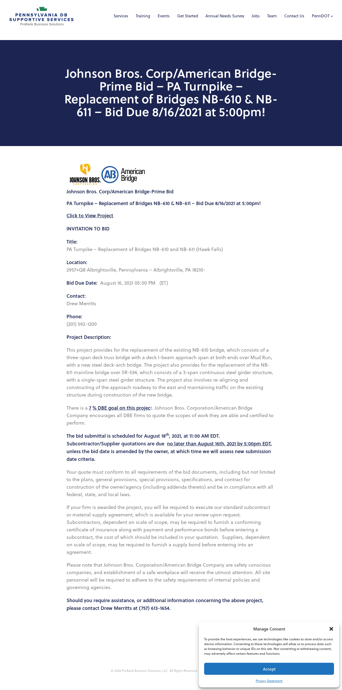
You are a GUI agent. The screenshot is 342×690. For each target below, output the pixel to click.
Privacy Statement (269, 681)
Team (272, 16)
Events (164, 16)
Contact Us (294, 16)
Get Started (187, 16)
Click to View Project (90, 215)
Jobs (256, 16)
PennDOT (320, 16)
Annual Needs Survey (224, 16)
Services (121, 16)
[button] (331, 629)
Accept (269, 669)
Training (143, 16)
